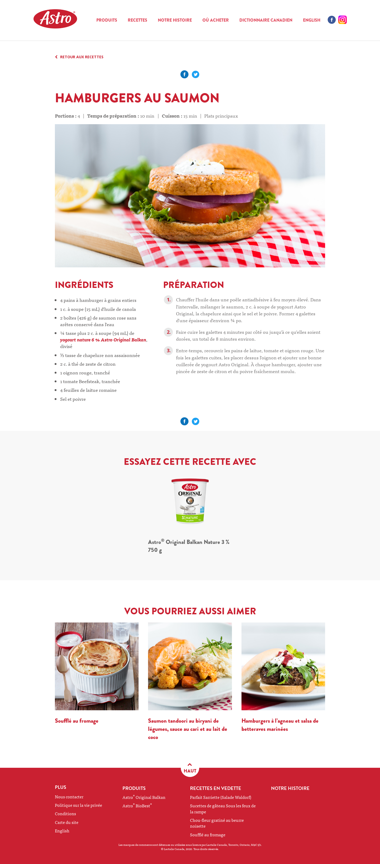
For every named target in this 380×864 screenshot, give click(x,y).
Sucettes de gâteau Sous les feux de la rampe (223, 808)
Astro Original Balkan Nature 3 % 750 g (189, 546)
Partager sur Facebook (184, 74)
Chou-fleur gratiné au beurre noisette (217, 823)
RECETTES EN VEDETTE (215, 788)
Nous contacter (69, 796)
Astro (63, 20)
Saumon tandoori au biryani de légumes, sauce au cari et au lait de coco (187, 728)
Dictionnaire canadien (265, 20)
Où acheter (215, 20)
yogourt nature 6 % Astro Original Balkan (103, 339)
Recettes (137, 20)
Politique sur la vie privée (78, 805)
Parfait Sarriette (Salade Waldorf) (220, 797)
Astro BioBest (137, 805)
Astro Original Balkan (143, 796)
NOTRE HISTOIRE (175, 20)
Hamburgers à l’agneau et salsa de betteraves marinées (280, 724)
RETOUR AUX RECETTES (79, 57)
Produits (106, 20)
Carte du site (66, 822)
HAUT (190, 767)
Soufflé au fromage (76, 720)
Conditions (65, 813)
